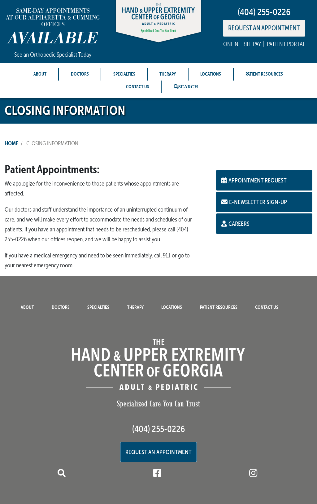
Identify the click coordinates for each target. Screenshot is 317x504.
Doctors (80, 74)
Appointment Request (254, 180)
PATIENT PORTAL (286, 44)
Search (188, 86)
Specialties (124, 74)
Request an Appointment (158, 452)
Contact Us (137, 87)
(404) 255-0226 (264, 11)
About (39, 74)
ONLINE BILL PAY (242, 44)
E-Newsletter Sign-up (254, 202)
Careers (235, 223)
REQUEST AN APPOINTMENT (264, 28)
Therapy (167, 74)
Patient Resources (264, 74)
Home (11, 143)
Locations (210, 74)
